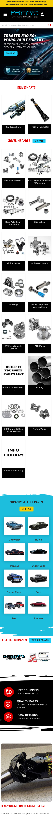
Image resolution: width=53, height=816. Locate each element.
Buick (38, 539)
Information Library (13, 470)
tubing (39, 387)
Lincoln (38, 618)
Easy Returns (28, 715)
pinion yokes (13, 263)
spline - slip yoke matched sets (39, 305)
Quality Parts (27, 701)
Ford (38, 592)
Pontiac (14, 566)
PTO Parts (39, 346)
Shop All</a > (26, 509)
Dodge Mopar (14, 592)
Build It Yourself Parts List (13, 388)
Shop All (39, 141)
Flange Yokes (39, 429)
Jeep (14, 618)
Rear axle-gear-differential (13, 223)
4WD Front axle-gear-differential (39, 181)
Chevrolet (14, 539)
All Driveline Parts (13, 180)
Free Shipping (28, 690)
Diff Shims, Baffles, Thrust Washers (13, 430)
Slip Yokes (39, 222)
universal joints (39, 263)
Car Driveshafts (13, 127)
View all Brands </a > (40, 640)
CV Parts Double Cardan (13, 347)
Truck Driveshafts (40, 127)
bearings (13, 304)
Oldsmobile (38, 566)
